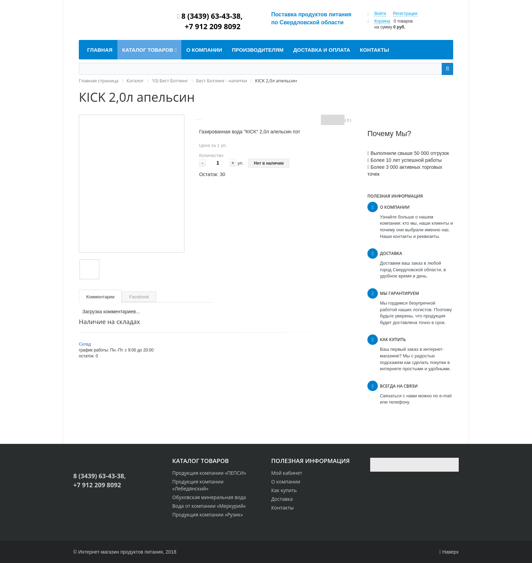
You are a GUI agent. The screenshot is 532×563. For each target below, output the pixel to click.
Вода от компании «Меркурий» (209, 506)
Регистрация (405, 13)
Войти (380, 13)
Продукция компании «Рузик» (207, 514)
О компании (285, 481)
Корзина (382, 21)
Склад (85, 344)
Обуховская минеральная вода (209, 497)
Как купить (284, 490)
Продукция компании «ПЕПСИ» (209, 473)
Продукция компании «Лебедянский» (198, 485)
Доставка (282, 499)
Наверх (449, 552)
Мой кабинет (286, 473)
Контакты (282, 507)
